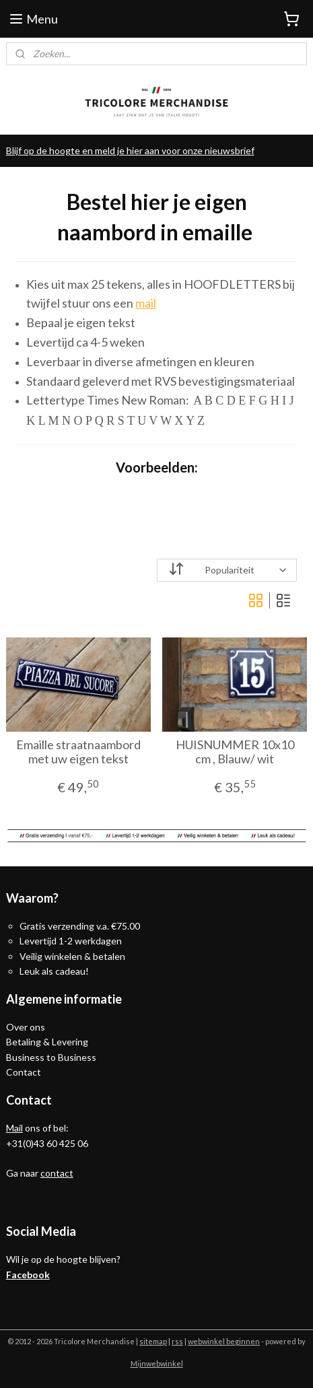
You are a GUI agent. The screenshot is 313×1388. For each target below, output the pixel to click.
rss (177, 1341)
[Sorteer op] (227, 570)
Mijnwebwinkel (157, 1363)
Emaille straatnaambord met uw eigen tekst (78, 752)
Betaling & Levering (47, 1041)
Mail (14, 1128)
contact (56, 1173)
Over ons (25, 1027)
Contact (23, 1072)
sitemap (153, 1341)
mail (145, 303)
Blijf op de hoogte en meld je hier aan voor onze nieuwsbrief (130, 150)
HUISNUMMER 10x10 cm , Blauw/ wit (235, 752)
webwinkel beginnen (224, 1341)
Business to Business (51, 1057)
